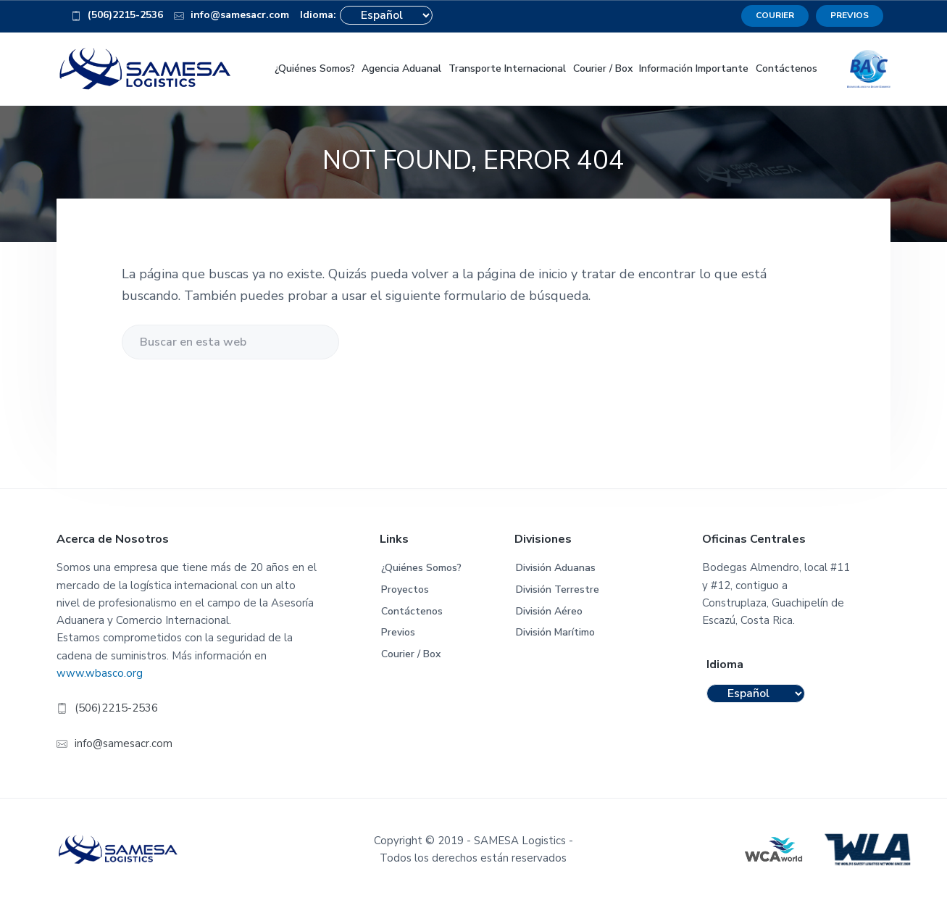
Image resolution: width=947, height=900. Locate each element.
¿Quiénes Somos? (421, 568)
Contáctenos (412, 611)
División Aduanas (556, 568)
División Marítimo (555, 632)
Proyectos (405, 589)
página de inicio (522, 274)
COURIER (775, 15)
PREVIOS (849, 15)
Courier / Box (411, 654)
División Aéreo (549, 611)
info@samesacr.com (231, 17)
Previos (398, 632)
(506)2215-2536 (117, 17)
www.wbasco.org (100, 673)
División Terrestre (557, 589)
